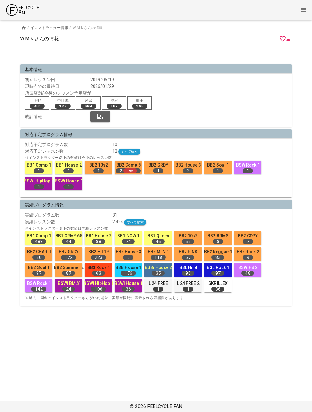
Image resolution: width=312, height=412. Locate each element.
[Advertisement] (156, 54)
